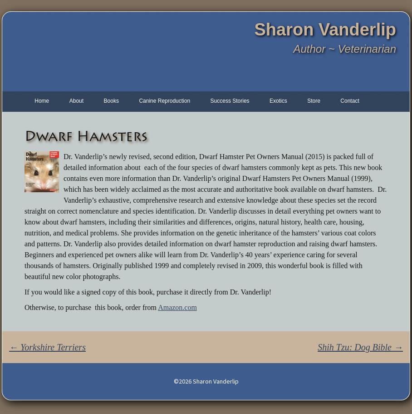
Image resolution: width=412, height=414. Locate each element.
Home (41, 101)
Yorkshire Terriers (47, 347)
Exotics (278, 101)
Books (111, 101)
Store (313, 101)
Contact (349, 101)
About (76, 101)
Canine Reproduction (164, 101)
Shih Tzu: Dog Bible (360, 347)
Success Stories (230, 101)
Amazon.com (177, 307)
